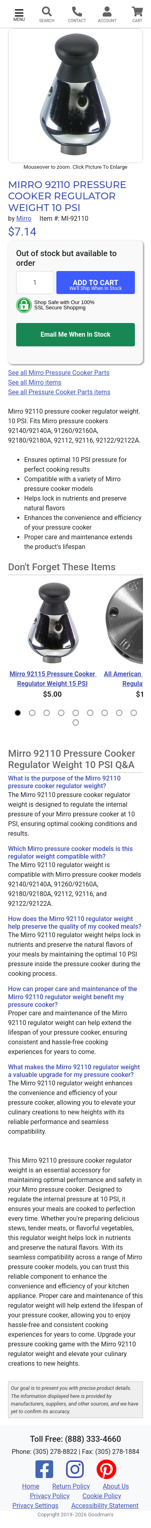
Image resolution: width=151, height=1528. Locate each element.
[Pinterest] (106, 1474)
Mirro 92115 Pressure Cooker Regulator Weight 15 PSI (53, 678)
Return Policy (71, 1486)
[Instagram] (75, 1474)
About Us (116, 1486)
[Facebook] (44, 1474)
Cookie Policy (102, 1496)
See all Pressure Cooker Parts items (59, 392)
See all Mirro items (34, 382)
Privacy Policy (50, 1496)
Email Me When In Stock (76, 334)
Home (30, 1486)
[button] (19, 14)
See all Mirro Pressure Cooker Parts (59, 373)
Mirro (23, 218)
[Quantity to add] (35, 282)
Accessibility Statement (105, 1505)
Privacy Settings (35, 1505)
